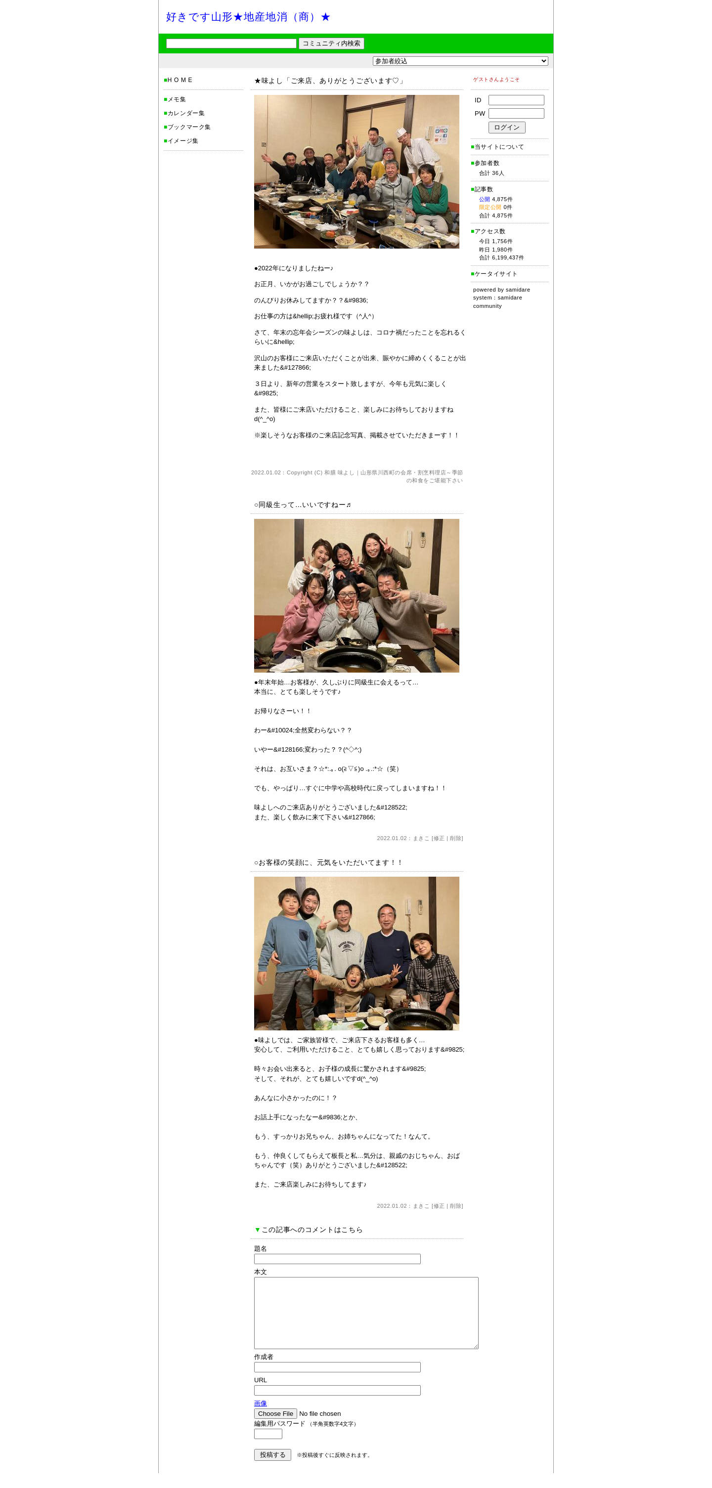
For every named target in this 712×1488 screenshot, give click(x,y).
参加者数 (485, 163)
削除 (455, 838)
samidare (518, 290)
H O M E (180, 80)
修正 (439, 838)
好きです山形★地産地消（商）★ (248, 16)
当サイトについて (500, 146)
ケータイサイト (496, 273)
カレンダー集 (186, 113)
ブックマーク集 (189, 127)
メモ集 (177, 99)
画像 (260, 1418)
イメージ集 (183, 140)
